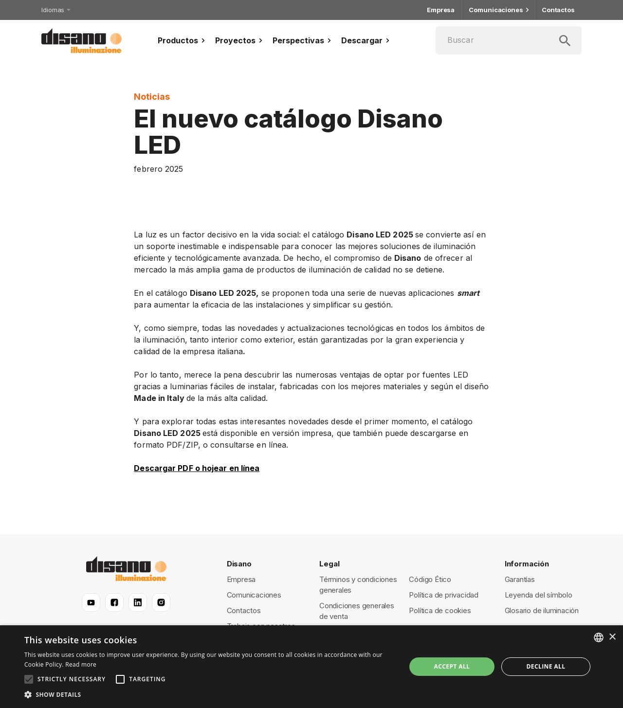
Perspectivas (303, 40)
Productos (182, 40)
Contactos (558, 10)
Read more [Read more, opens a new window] (80, 664)
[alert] (311, 666)
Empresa (440, 10)
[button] (209, 695)
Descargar (366, 40)
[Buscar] (509, 40)
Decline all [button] (546, 666)
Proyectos (240, 40)
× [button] (612, 637)
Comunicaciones (498, 10)
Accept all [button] (452, 666)
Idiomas (55, 9)
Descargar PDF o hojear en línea (196, 468)
